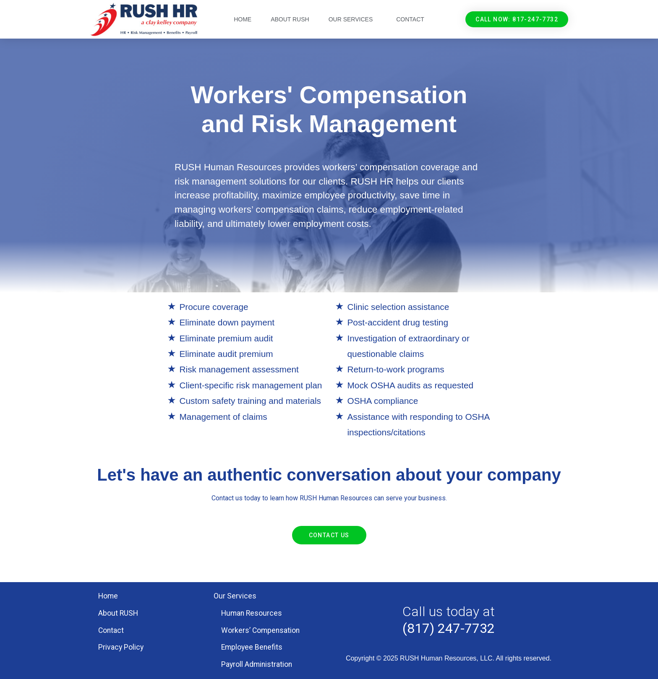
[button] (516, 19)
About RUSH (290, 19)
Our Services (353, 19)
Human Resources (251, 613)
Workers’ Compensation (260, 630)
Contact (410, 19)
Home (242, 19)
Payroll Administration (256, 664)
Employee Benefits (251, 647)
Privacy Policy (121, 647)
